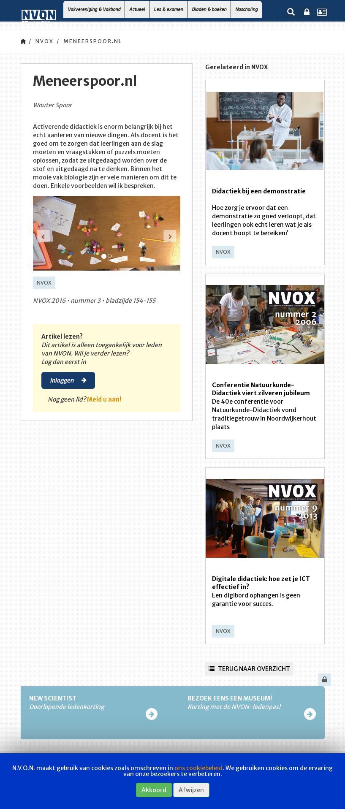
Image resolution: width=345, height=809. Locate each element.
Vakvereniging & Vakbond (94, 9)
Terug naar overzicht (249, 669)
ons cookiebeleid (198, 768)
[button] (43, 236)
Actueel (137, 9)
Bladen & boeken (209, 9)
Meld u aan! (104, 399)
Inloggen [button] (68, 380)
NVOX (44, 41)
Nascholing (246, 9)
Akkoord (153, 790)
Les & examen (168, 9)
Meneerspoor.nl (92, 41)
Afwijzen (191, 790)
